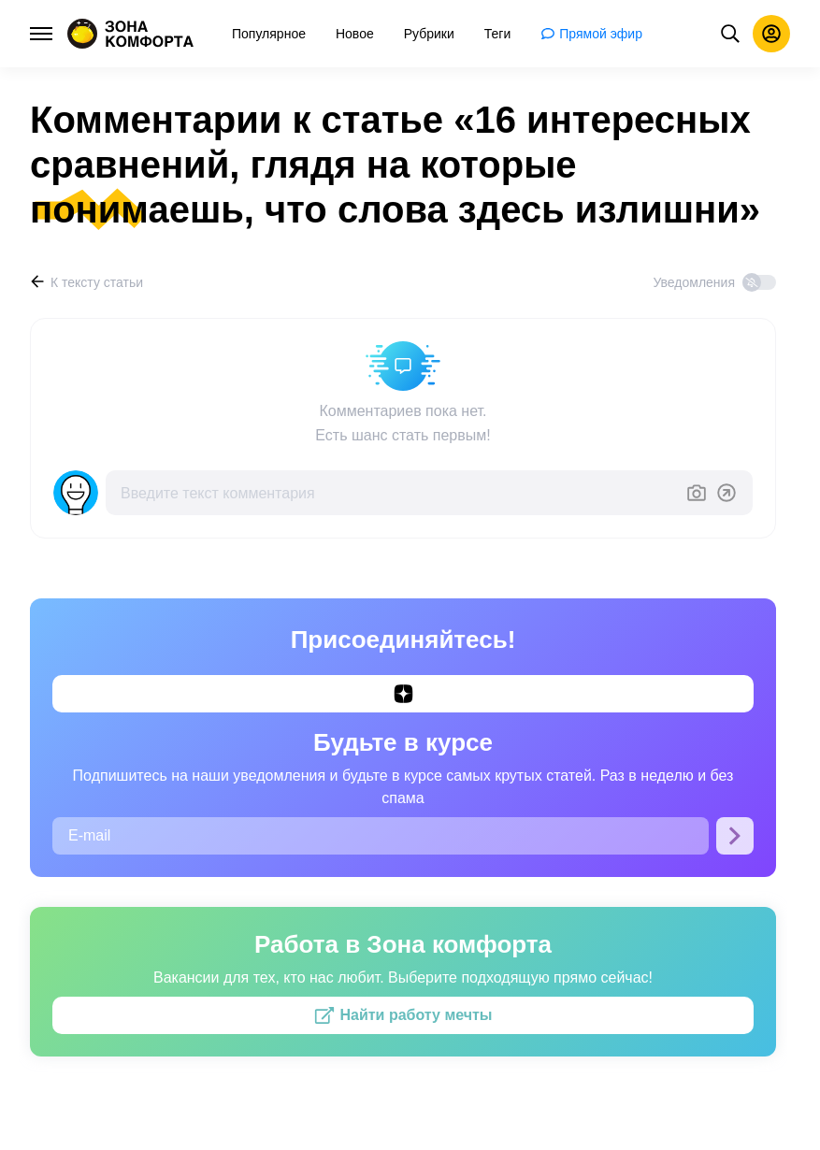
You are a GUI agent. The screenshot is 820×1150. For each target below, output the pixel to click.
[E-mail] (380, 836)
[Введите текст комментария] (395, 493)
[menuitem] (269, 33)
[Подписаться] (735, 836)
